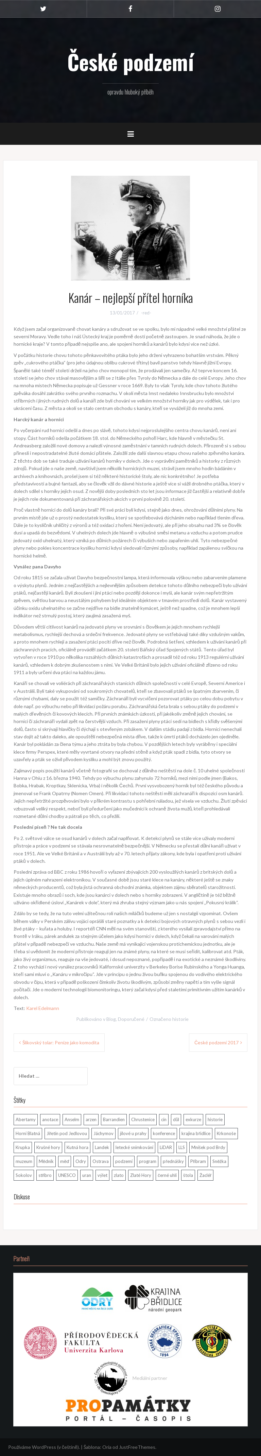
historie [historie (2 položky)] (215, 1119)
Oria (106, 1447)
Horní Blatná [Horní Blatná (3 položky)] (28, 1133)
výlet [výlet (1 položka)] (102, 1175)
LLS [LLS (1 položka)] (181, 1147)
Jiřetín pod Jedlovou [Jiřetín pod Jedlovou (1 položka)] (67, 1133)
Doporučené (131, 1019)
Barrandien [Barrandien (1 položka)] (114, 1119)
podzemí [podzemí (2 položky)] (124, 1161)
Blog (111, 1019)
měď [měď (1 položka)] (64, 1161)
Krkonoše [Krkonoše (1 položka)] (226, 1133)
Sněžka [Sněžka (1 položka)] (219, 1161)
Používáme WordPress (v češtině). (44, 1447)
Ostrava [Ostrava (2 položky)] (100, 1161)
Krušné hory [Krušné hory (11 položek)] (48, 1147)
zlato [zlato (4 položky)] (119, 1175)
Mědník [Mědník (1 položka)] (46, 1161)
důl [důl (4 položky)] (176, 1119)
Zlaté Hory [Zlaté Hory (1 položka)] (140, 1175)
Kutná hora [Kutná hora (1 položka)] (77, 1147)
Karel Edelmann (42, 1008)
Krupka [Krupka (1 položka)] (23, 1147)
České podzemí (130, 61)
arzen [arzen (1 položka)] (91, 1119)
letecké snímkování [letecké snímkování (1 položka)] (134, 1147)
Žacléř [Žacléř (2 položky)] (205, 1175)
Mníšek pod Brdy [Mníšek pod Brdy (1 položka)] (208, 1147)
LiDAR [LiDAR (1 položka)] (166, 1147)
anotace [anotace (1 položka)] (50, 1119)
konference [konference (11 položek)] (164, 1133)
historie (180, 1019)
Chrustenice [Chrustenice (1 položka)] (143, 1119)
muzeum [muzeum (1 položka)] (24, 1161)
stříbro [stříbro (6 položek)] (45, 1175)
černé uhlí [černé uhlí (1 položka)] (167, 1175)
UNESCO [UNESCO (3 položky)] (67, 1175)
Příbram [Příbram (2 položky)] (198, 1161)
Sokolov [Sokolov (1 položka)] (24, 1175)
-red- (146, 312)
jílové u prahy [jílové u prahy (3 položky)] (133, 1133)
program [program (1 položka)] (147, 1161)
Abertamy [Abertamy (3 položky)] (26, 1119)
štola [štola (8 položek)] (188, 1175)
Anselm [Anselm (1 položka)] (72, 1119)
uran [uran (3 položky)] (86, 1175)
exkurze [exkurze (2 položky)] (193, 1119)
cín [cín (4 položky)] (164, 1119)
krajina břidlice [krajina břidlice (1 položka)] (195, 1133)
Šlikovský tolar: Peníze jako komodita (60, 1042)
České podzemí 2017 (216, 1042)
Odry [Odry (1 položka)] (80, 1161)
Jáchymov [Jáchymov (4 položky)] (103, 1133)
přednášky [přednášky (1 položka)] (173, 1161)
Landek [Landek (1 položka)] (102, 1147)
